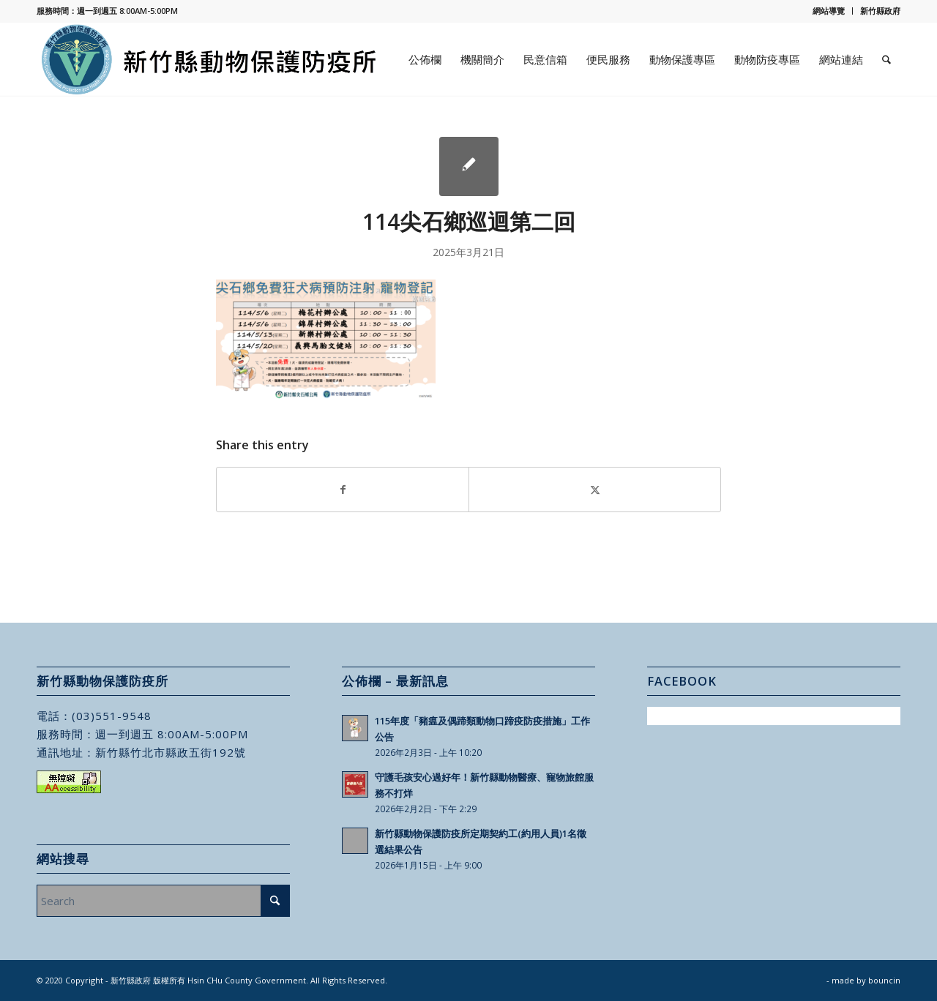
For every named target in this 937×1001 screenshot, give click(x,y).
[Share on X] (594, 489)
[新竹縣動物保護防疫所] (210, 59)
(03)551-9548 (112, 715)
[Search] (886, 59)
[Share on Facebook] (342, 489)
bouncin (884, 980)
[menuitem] (829, 11)
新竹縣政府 (880, 10)
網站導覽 (829, 10)
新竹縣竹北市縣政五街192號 (170, 752)
